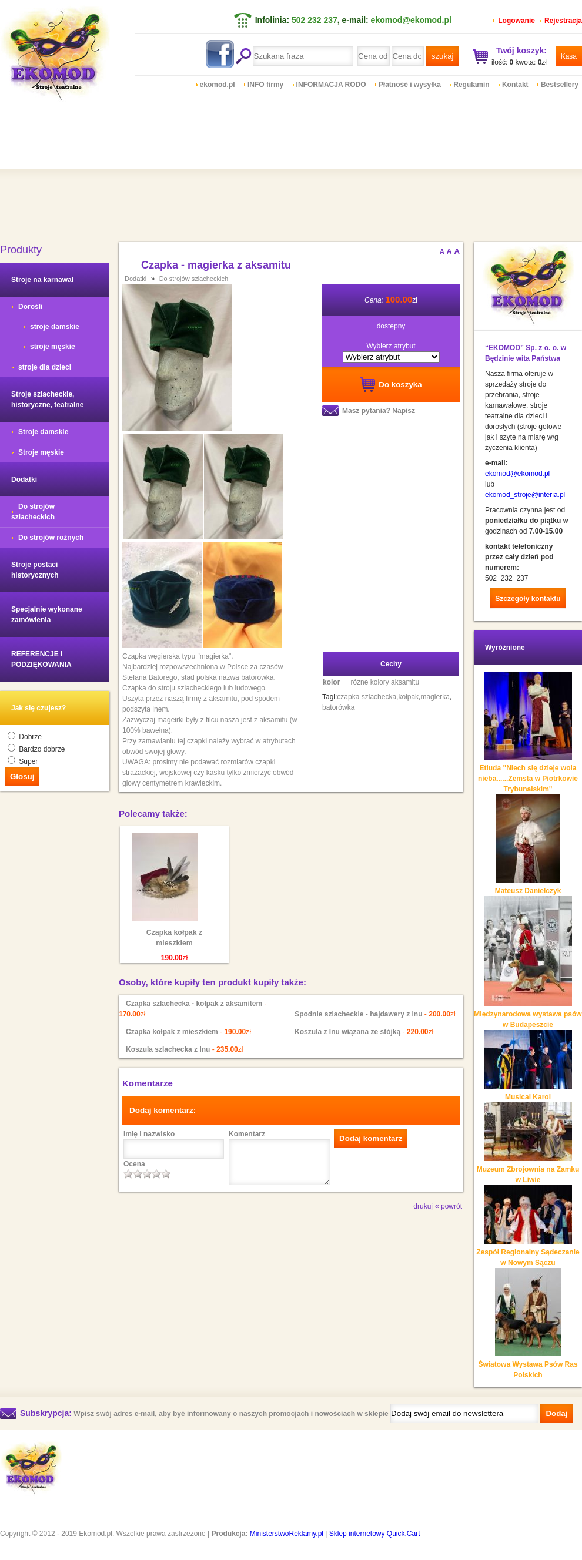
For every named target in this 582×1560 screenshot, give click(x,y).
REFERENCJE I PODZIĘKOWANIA (41, 659)
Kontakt (515, 84)
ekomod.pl (217, 84)
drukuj (423, 1206)
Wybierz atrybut (390, 346)
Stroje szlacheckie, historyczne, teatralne (47, 399)
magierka (434, 697)
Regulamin (471, 84)
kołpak (408, 697)
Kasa (569, 56)
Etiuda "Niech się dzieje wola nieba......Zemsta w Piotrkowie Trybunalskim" (528, 778)
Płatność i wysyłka (410, 84)
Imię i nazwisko (149, 1134)
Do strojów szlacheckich (33, 511)
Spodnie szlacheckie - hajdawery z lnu (358, 1014)
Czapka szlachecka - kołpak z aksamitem (194, 1003)
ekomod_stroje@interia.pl (525, 495)
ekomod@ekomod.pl (411, 20)
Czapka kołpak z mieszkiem (174, 937)
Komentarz (247, 1134)
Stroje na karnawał (42, 280)
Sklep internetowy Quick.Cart (374, 1533)
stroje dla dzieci (44, 367)
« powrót (448, 1206)
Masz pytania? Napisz (378, 411)
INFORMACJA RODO (331, 84)
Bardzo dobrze (42, 749)
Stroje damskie (43, 432)
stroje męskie (52, 347)
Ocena (134, 1164)
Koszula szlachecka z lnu (168, 1049)
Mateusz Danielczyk (528, 891)
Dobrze (30, 737)
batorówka (338, 707)
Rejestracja (563, 20)
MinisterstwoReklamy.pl (286, 1533)
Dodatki (24, 479)
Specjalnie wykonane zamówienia (46, 614)
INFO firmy (265, 84)
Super (28, 761)
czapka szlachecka (366, 697)
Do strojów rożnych (50, 538)
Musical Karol (528, 1097)
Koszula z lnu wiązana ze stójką (347, 1032)
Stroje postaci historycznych (35, 570)
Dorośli (30, 307)
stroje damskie (54, 327)
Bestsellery (559, 84)
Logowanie (516, 20)
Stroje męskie (41, 452)
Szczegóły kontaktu (527, 599)
